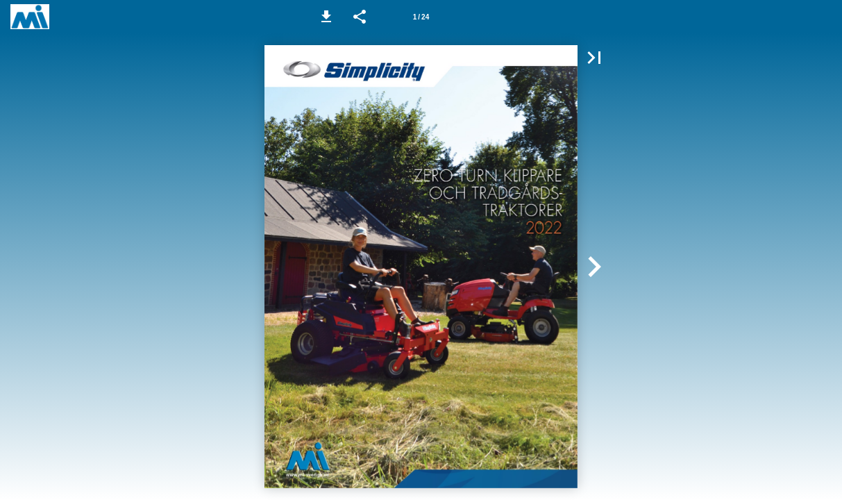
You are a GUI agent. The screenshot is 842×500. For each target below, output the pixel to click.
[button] (326, 16)
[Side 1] (421, 16)
